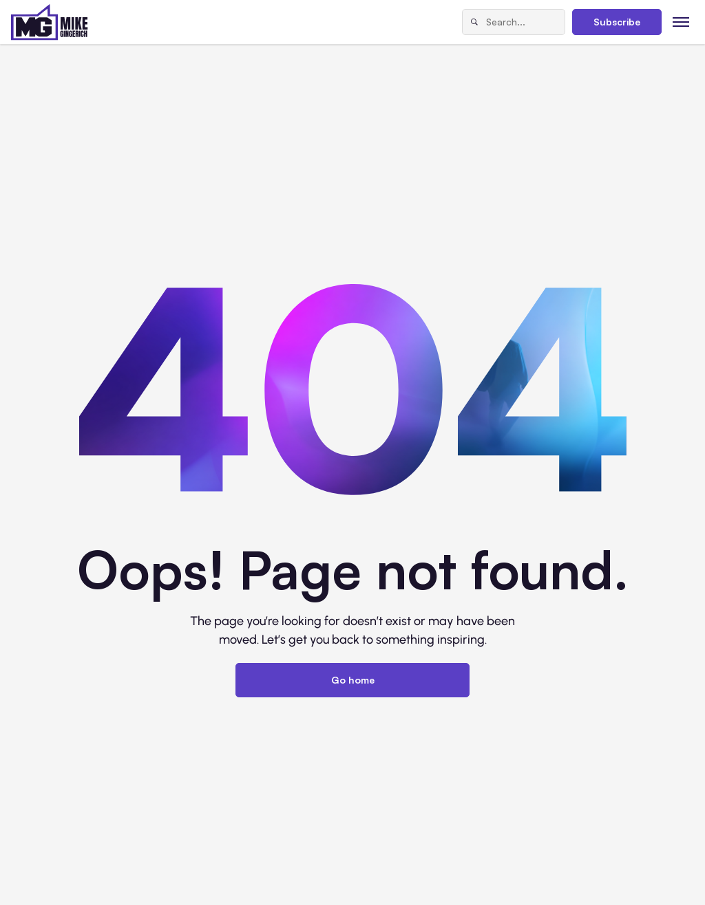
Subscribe (616, 22)
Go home (353, 680)
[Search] (474, 22)
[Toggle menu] (681, 21)
